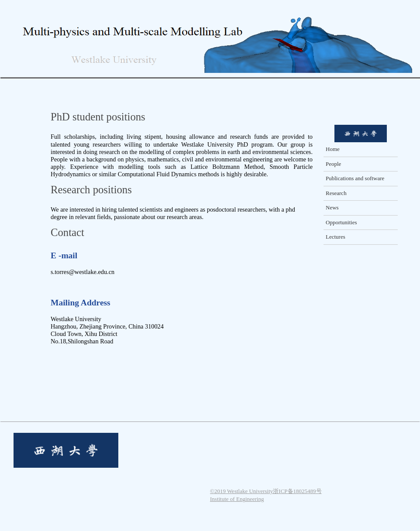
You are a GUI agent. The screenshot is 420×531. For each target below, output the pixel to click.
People (333, 164)
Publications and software (355, 178)
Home (333, 149)
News (332, 207)
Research (336, 193)
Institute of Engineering (237, 499)
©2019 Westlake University (241, 491)
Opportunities (341, 222)
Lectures (335, 236)
